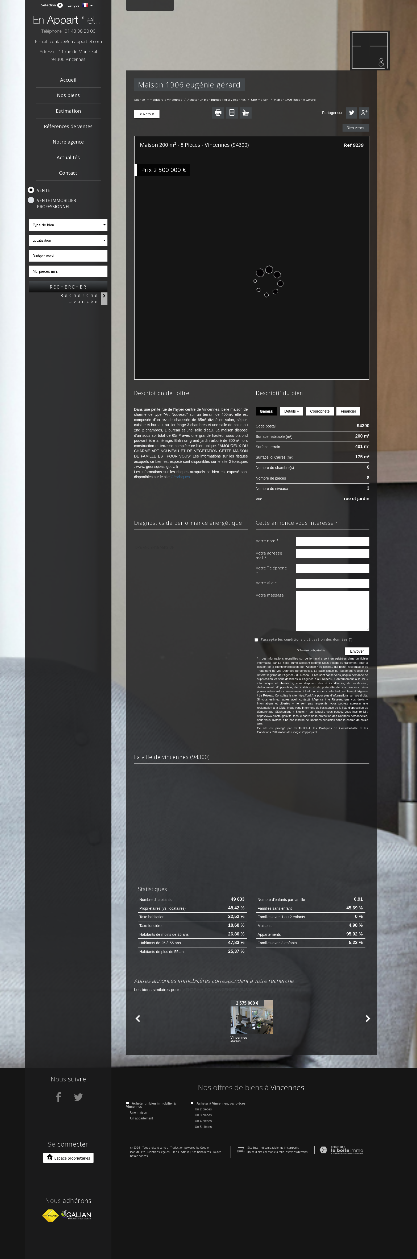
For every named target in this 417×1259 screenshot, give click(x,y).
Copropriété (320, 411)
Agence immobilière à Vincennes (158, 100)
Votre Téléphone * (271, 570)
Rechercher (68, 287)
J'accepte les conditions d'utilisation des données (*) (307, 639)
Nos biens (68, 95)
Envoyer (357, 651)
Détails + (291, 411)
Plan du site (133, 1248)
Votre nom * (267, 540)
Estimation (68, 111)
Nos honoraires (197, 1248)
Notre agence (68, 142)
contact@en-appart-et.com (76, 41)
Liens (171, 1248)
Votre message (270, 595)
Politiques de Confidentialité (338, 728)
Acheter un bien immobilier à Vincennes (216, 100)
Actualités (68, 157)
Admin (181, 1248)
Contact (68, 173)
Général (266, 411)
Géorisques (180, 477)
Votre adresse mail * (269, 555)
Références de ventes (68, 126)
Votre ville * (266, 582)
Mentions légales (154, 1248)
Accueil (68, 80)
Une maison (260, 100)
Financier (348, 411)
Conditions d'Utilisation (272, 732)
